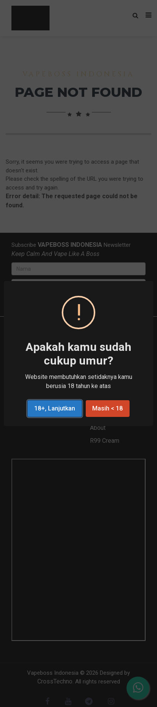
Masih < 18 (107, 408)
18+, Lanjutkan (54, 408)
